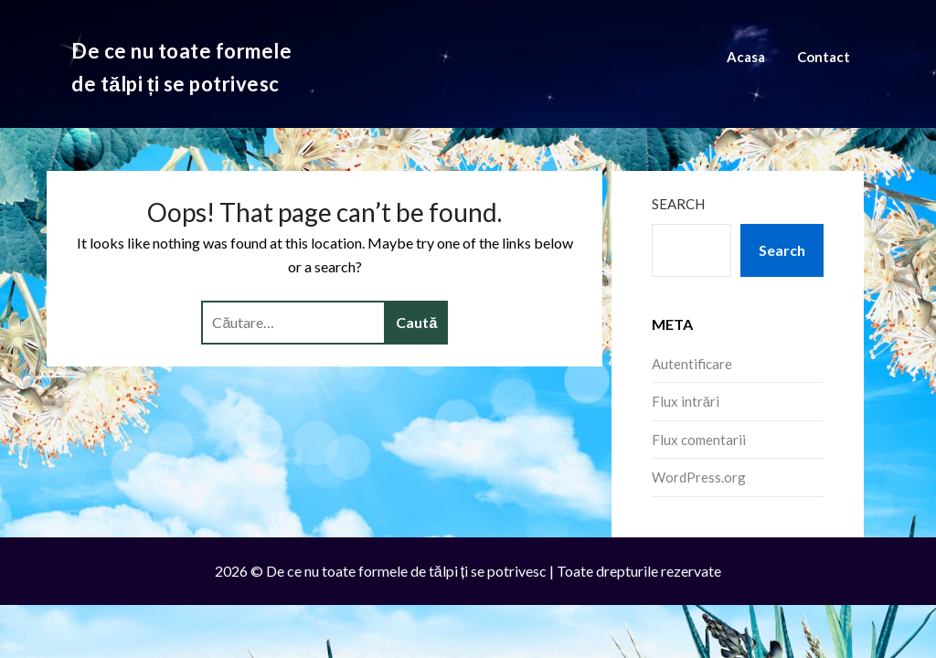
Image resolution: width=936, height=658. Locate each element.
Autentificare (692, 364)
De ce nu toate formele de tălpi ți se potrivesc (181, 67)
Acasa (746, 56)
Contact (823, 56)
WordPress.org (699, 477)
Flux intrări (685, 401)
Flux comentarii (699, 439)
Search (678, 204)
